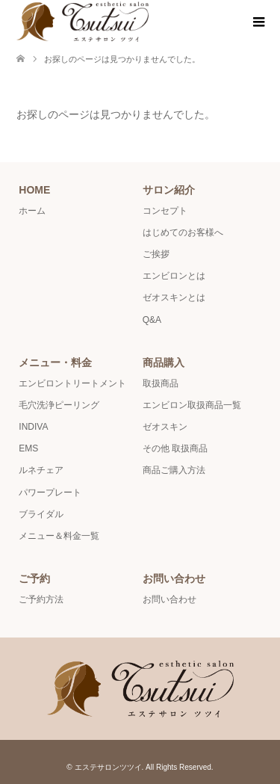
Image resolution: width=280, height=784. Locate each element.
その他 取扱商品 (175, 448)
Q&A (152, 320)
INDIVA (33, 427)
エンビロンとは (174, 276)
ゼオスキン (165, 427)
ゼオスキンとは (174, 297)
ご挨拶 (156, 254)
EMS (28, 448)
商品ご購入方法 (174, 470)
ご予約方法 (41, 599)
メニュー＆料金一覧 (59, 536)
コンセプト (165, 211)
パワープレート (50, 492)
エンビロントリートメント (72, 383)
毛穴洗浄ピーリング (59, 405)
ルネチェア (41, 470)
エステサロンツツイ (108, 767)
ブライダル (41, 514)
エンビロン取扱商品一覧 (192, 405)
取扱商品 (160, 383)
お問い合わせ (169, 599)
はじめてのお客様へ (183, 232)
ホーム (32, 211)
